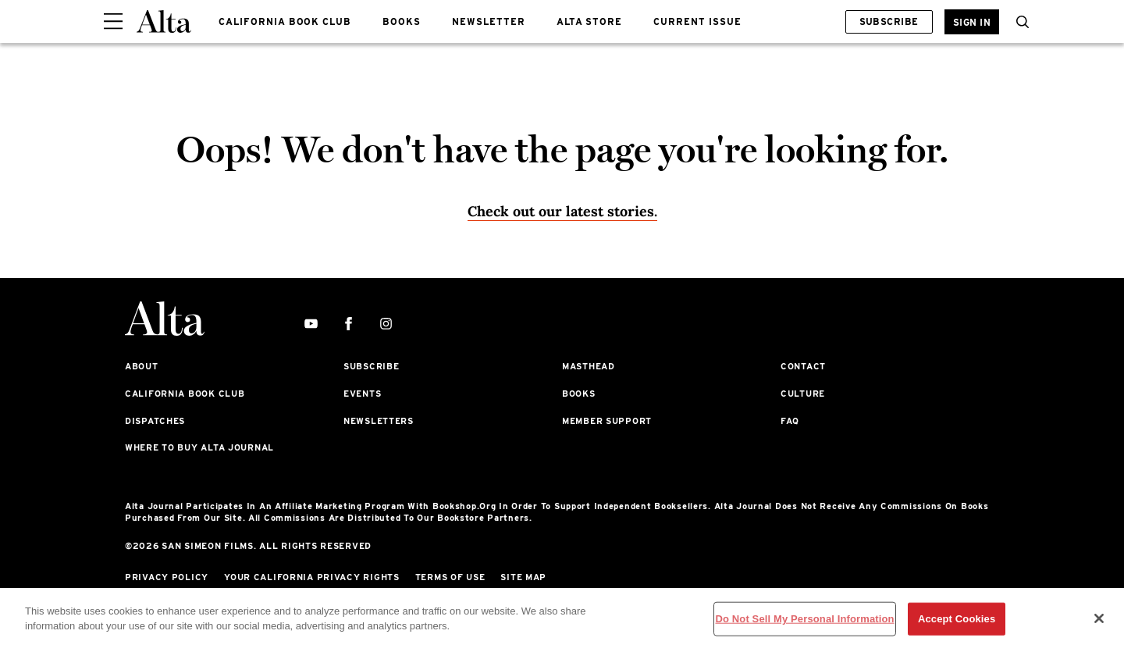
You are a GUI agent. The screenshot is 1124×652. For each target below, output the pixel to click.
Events (362, 393)
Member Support (607, 420)
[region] (562, 620)
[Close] (1099, 618)
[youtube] (311, 324)
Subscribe (889, 21)
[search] (1018, 22)
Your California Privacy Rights (312, 577)
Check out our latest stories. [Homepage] (562, 211)
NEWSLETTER (488, 21)
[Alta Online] (164, 21)
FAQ (790, 420)
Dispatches (155, 420)
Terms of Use (450, 577)
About (141, 366)
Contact (803, 366)
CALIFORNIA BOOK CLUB (285, 21)
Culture (803, 393)
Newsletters (378, 420)
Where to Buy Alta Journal (199, 447)
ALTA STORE (590, 21)
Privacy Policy (166, 577)
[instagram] (386, 324)
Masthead (588, 366)
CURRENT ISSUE (697, 21)
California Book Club (184, 393)
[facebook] (348, 324)
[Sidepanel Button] (113, 22)
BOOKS (401, 21)
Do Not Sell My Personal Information (804, 619)
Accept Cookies (956, 619)
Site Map (523, 577)
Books (579, 393)
